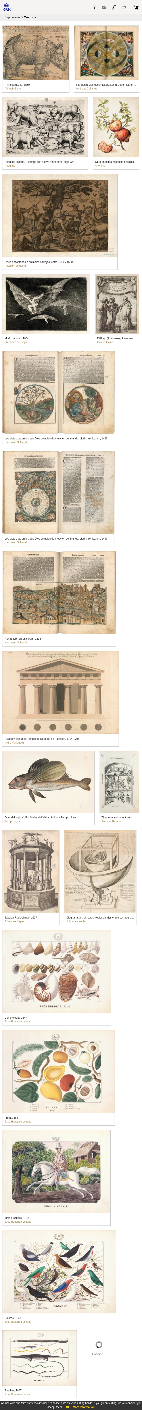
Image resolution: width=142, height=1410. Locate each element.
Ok (67, 1407)
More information (83, 1407)
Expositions (12, 17)
